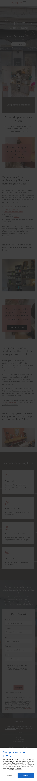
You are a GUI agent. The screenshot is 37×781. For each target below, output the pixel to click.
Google (11, 769)
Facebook (18, 769)
